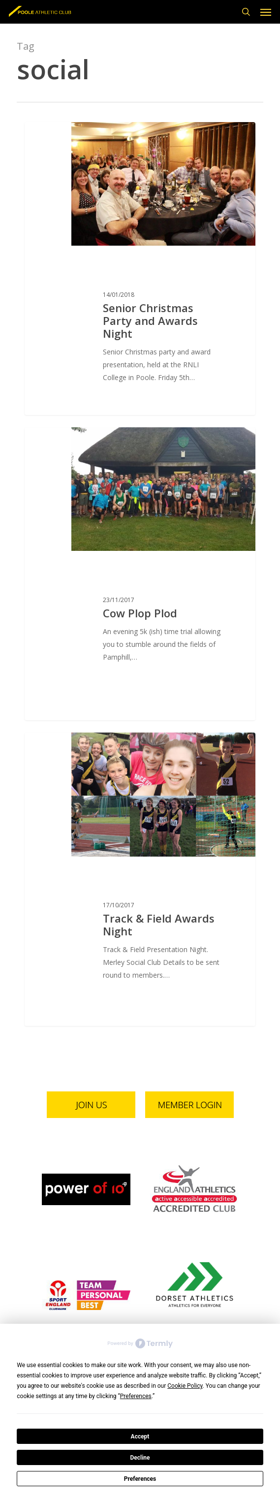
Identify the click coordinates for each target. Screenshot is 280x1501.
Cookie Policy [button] (184, 1385)
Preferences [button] (136, 1396)
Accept (140, 1436)
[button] (265, 12)
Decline (140, 1457)
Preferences (140, 1478)
